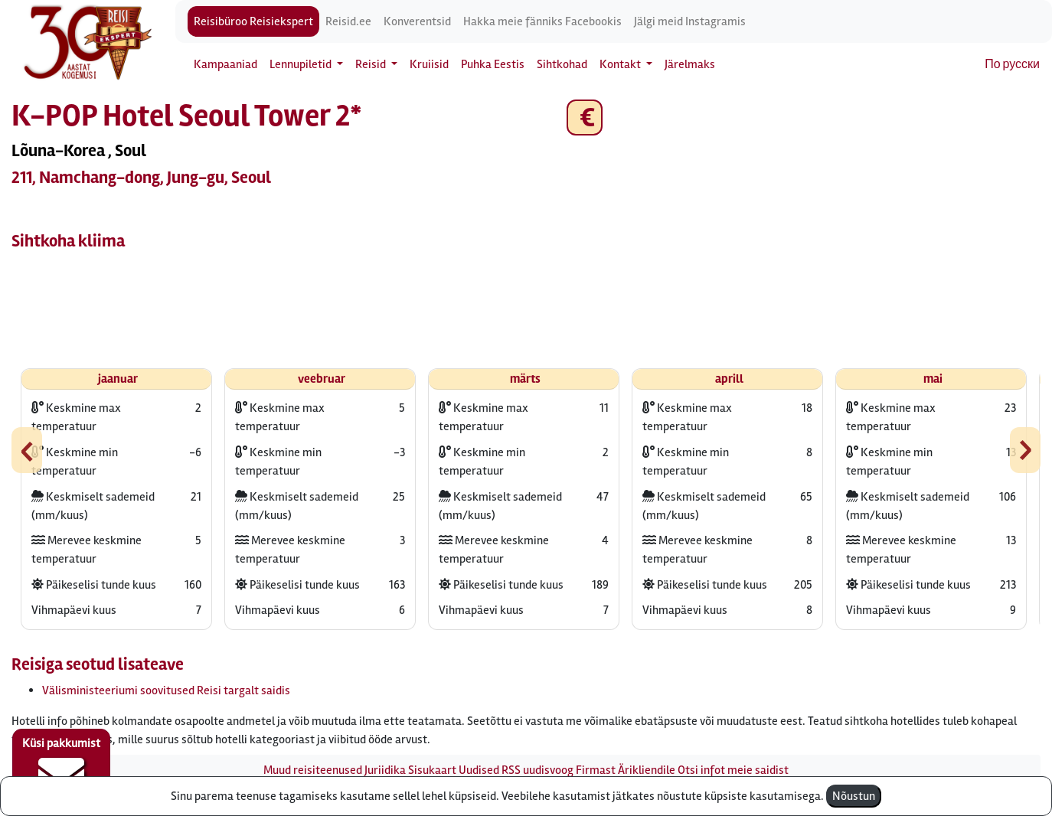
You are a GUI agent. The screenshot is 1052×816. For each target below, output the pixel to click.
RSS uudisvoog (537, 770)
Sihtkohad (562, 64)
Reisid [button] (371, 64)
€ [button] (584, 117)
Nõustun (853, 796)
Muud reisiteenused (312, 770)
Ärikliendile (646, 770)
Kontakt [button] (621, 64)
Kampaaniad (225, 64)
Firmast (596, 770)
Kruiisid (429, 64)
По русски (1012, 64)
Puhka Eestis (492, 64)
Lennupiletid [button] (302, 64)
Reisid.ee (348, 21)
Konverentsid (417, 21)
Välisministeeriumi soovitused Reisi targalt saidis (166, 690)
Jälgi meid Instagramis (690, 21)
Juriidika (385, 770)
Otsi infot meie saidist (733, 770)
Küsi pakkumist (61, 767)
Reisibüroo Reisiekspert (253, 21)
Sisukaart (432, 770)
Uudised (479, 770)
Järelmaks (690, 64)
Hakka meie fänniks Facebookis (542, 21)
